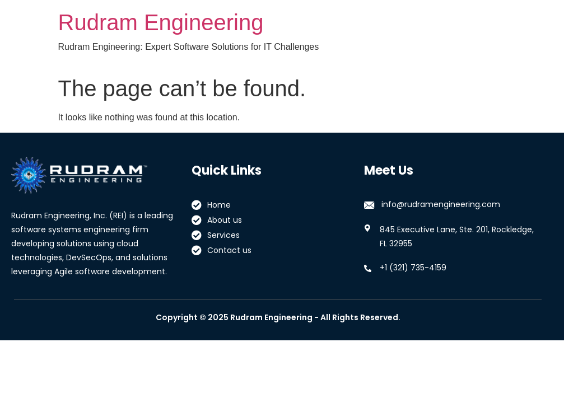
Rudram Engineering (161, 22)
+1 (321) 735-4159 (413, 267)
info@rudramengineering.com (440, 204)
